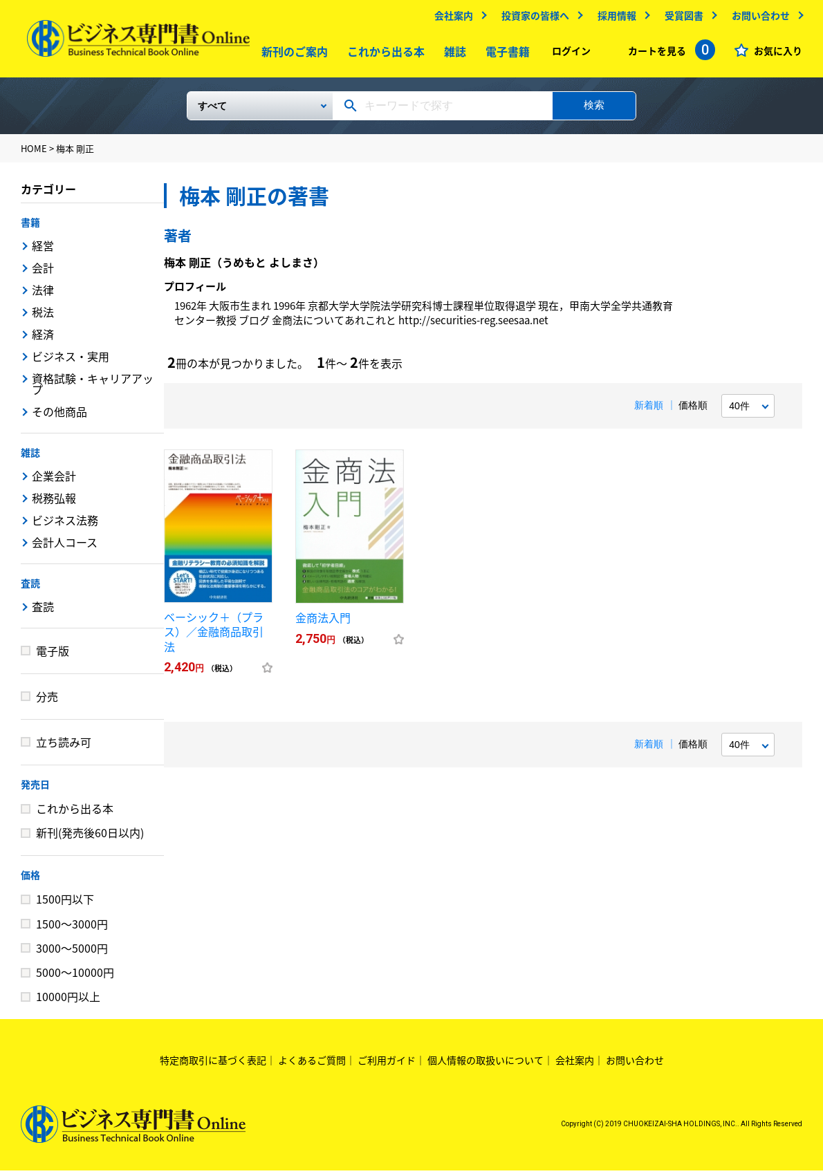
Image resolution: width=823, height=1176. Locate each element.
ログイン (571, 54)
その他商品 (59, 416)
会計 (43, 273)
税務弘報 (54, 503)
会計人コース (65, 547)
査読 (30, 588)
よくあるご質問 (312, 1065)
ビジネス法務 (65, 525)
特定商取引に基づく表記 (213, 1065)
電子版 (52, 656)
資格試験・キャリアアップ (93, 389)
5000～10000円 (75, 977)
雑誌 (452, 54)
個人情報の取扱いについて (485, 1065)
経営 (43, 251)
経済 (43, 339)
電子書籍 (505, 54)
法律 (43, 295)
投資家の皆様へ (535, 19)
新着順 (648, 410)
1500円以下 (65, 904)
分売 (47, 701)
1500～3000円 (72, 929)
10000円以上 (68, 1001)
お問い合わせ (761, 19)
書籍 (30, 227)
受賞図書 (684, 19)
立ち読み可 (63, 747)
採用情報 (617, 19)
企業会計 (54, 481)
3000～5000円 (72, 953)
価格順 (693, 410)
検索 (594, 110)
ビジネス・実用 (70, 361)
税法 (43, 317)
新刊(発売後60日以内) (90, 838)
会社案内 (453, 19)
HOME (34, 153)
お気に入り (778, 54)
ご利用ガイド (387, 1065)
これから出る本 (383, 54)
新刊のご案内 (292, 54)
